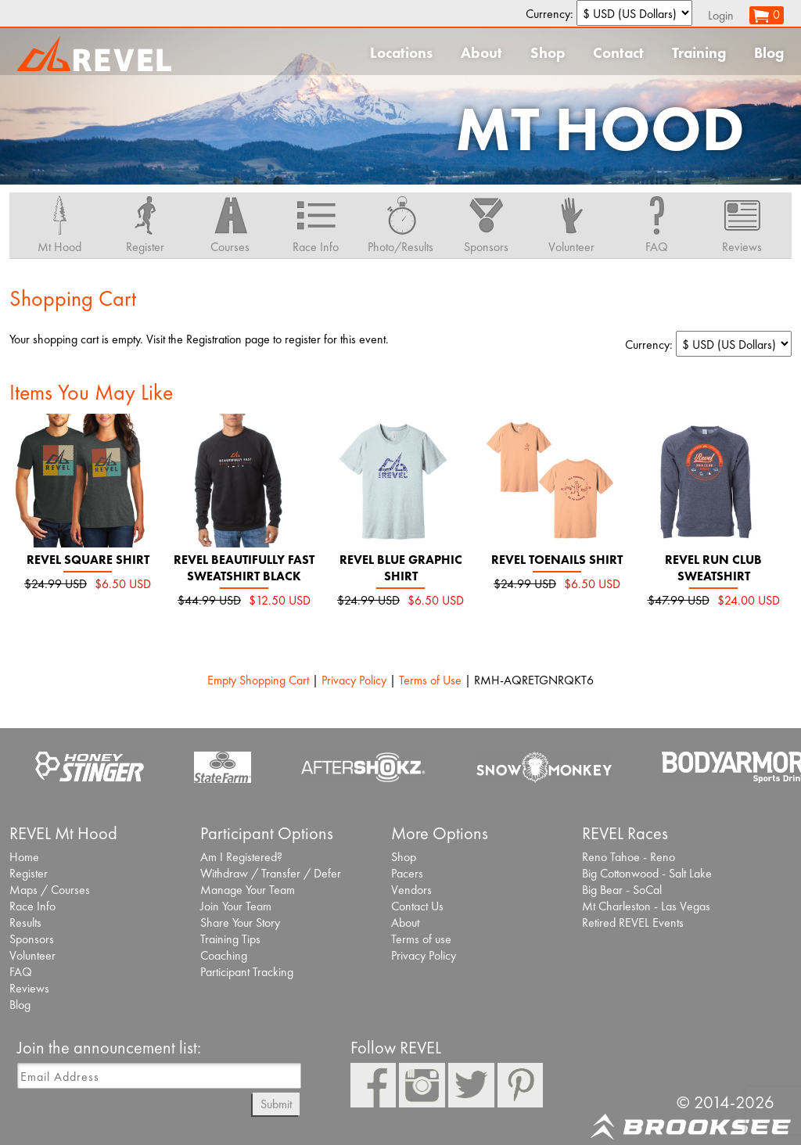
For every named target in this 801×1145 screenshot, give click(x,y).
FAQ (20, 972)
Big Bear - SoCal (622, 889)
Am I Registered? (241, 857)
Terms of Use (430, 680)
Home (24, 857)
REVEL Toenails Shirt (557, 559)
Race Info (32, 906)
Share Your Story (240, 922)
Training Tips (230, 939)
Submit (276, 1104)
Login (721, 15)
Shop (547, 53)
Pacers (407, 873)
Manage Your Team (247, 889)
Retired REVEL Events (633, 922)
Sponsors (31, 939)
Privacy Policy (353, 680)
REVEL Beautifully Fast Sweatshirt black (244, 567)
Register (28, 873)
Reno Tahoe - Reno (628, 857)
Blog (769, 53)
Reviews (29, 988)
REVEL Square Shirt (88, 559)
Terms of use (421, 939)
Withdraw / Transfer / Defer (270, 873)
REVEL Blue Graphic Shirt (400, 567)
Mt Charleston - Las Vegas (646, 906)
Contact (618, 53)
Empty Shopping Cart (258, 680)
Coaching (223, 955)
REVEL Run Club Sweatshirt (713, 567)
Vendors (411, 889)
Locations (401, 53)
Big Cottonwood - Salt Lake (647, 873)
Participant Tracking (246, 972)
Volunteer (32, 955)
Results (25, 922)
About (481, 53)
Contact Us (417, 906)
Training (699, 53)
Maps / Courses (49, 889)
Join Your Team (235, 906)
